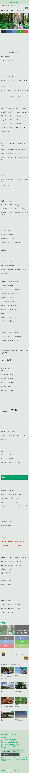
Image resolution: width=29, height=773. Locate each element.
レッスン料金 (9, 765)
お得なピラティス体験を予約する (12, 751)
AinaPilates (9, 770)
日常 (3, 623)
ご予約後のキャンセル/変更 (10, 754)
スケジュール (3, 765)
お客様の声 (15, 765)
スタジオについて (22, 765)
